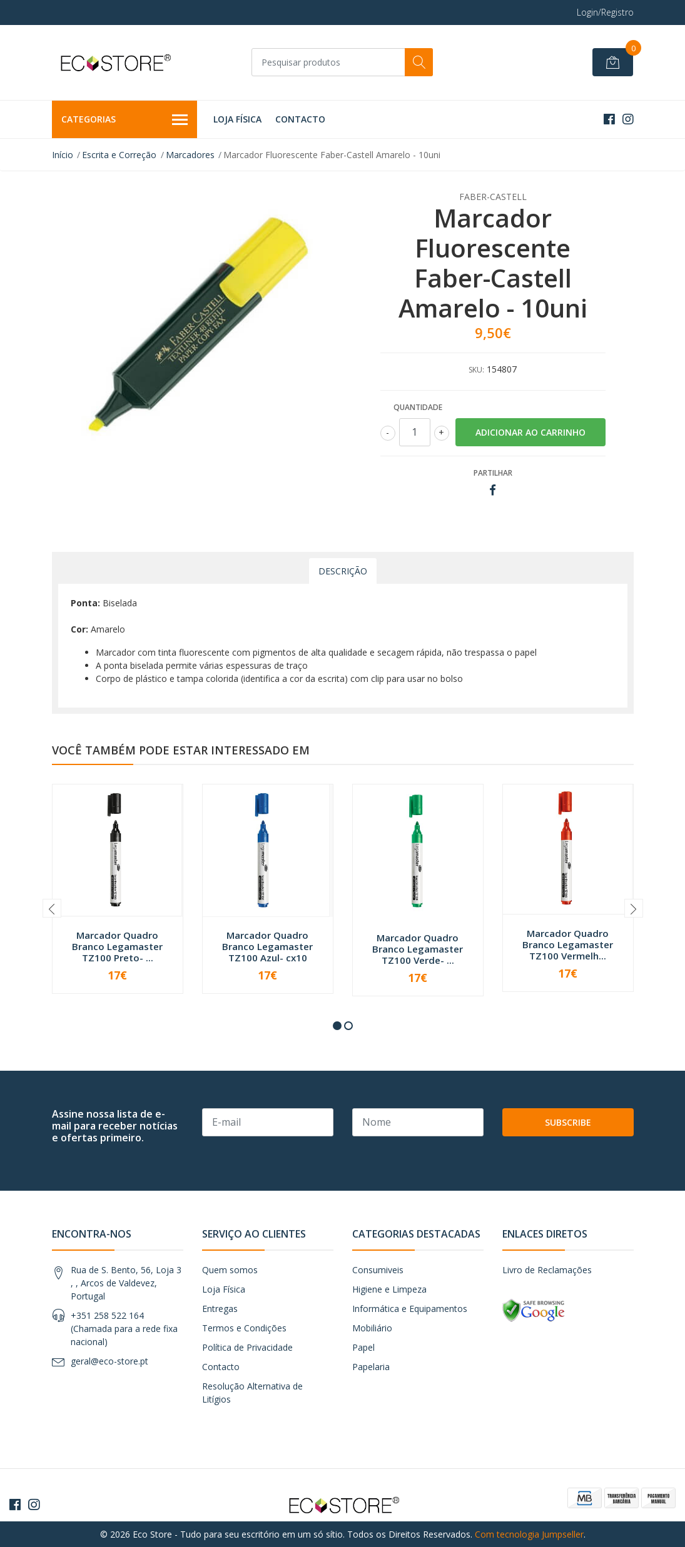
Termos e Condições (244, 1328)
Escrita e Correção (119, 155)
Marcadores (190, 155)
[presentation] (52, 908)
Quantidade (417, 407)
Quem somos (230, 1270)
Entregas (220, 1308)
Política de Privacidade (247, 1347)
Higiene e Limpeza (389, 1289)
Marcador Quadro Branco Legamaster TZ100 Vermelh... (567, 944)
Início (62, 155)
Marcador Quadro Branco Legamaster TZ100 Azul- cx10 (267, 946)
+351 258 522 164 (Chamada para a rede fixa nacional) (124, 1328)
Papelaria (371, 1367)
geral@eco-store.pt (109, 1361)
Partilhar (493, 473)
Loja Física (237, 119)
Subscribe (568, 1122)
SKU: (476, 369)
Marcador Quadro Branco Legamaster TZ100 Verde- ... (417, 948)
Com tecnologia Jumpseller (529, 1534)
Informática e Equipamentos (409, 1308)
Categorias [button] (124, 120)
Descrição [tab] (342, 571)
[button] (337, 1025)
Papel (363, 1347)
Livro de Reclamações (547, 1270)
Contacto (300, 119)
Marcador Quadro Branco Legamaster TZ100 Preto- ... (117, 946)
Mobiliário (372, 1328)
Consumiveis (377, 1270)
